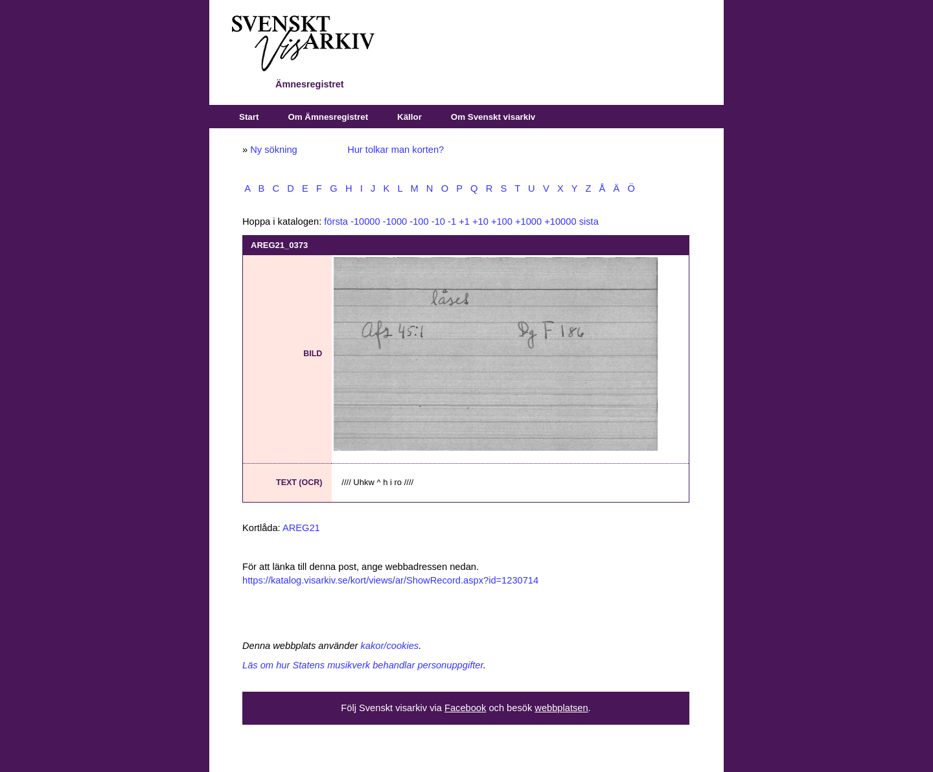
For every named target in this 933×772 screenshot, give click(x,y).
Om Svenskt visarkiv (493, 117)
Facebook (465, 708)
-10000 (365, 221)
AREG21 (301, 528)
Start (249, 117)
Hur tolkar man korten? (395, 149)
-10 (438, 221)
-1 (452, 221)
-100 (418, 221)
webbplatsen (561, 708)
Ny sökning (273, 149)
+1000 (528, 221)
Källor (409, 117)
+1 (464, 221)
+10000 (560, 221)
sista (589, 221)
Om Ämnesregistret (328, 117)
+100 (502, 221)
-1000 (395, 221)
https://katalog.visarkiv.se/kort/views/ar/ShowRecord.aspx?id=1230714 (390, 580)
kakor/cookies (390, 646)
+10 (480, 221)
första (336, 221)
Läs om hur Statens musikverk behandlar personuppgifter (362, 665)
